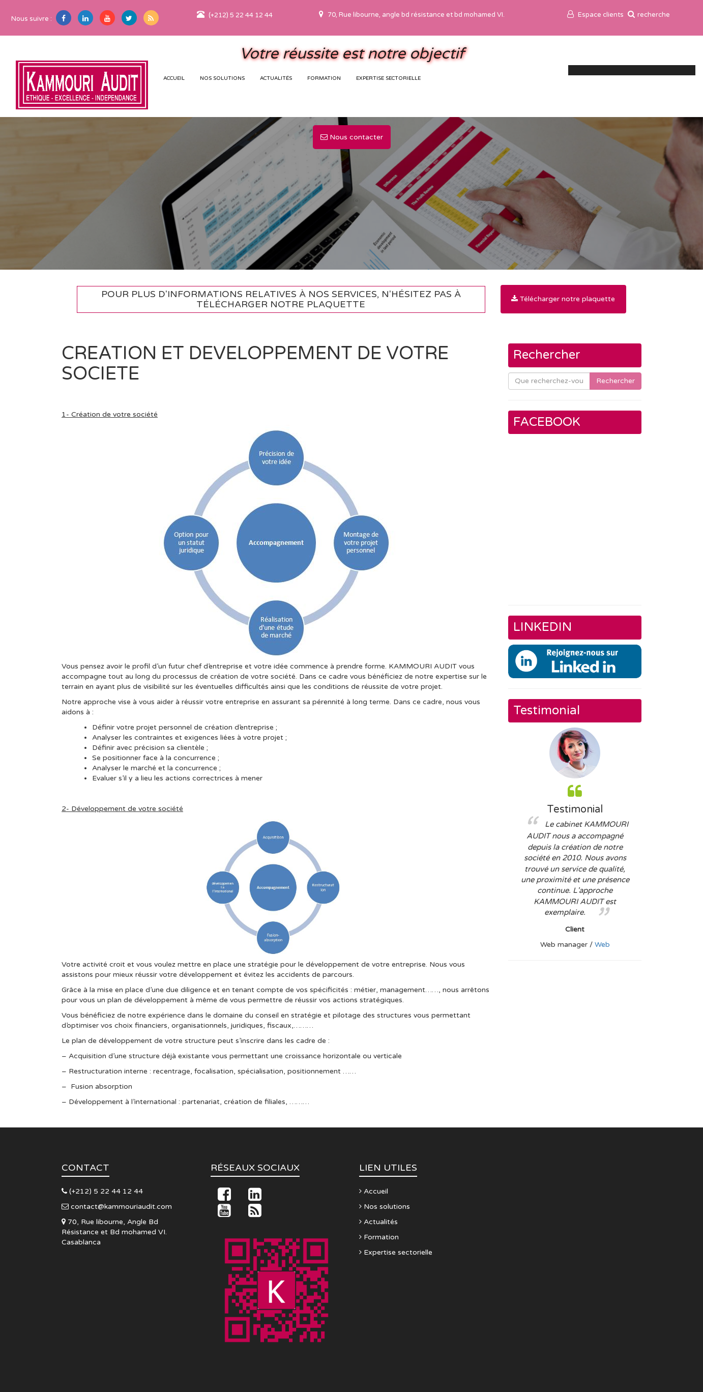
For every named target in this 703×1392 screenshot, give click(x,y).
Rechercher (615, 380)
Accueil (373, 1191)
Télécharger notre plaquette (563, 299)
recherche (649, 15)
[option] (575, 839)
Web (602, 944)
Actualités (276, 78)
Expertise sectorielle (388, 78)
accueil (174, 78)
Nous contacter (351, 137)
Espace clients (595, 15)
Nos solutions (222, 78)
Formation (324, 78)
